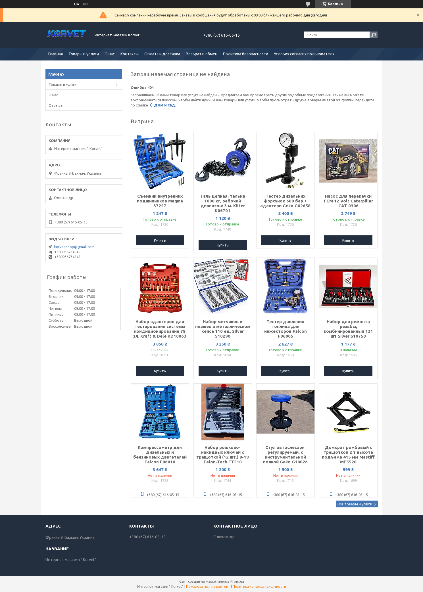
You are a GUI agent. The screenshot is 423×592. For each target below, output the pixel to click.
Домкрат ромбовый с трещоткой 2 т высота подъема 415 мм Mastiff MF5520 (348, 454)
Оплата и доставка (162, 54)
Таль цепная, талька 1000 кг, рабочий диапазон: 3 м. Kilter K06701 (222, 203)
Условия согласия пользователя (304, 54)
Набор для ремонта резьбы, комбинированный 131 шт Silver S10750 (348, 328)
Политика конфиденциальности (259, 586)
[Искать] (374, 35)
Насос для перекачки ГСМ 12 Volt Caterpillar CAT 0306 (348, 201)
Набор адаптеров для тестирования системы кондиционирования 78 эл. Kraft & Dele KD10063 (159, 328)
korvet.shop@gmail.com (74, 247)
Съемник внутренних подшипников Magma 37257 (160, 201)
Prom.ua (237, 581)
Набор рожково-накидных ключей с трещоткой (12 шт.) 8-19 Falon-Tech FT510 (222, 454)
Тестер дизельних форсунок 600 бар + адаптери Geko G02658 (285, 201)
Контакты (129, 54)
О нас (110, 54)
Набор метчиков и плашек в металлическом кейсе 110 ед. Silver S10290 (222, 328)
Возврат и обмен (201, 54)
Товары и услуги (83, 54)
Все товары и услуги (354, 504)
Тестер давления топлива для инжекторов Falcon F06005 (285, 328)
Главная (55, 54)
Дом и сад (164, 105)
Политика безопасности (245, 54)
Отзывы (56, 105)
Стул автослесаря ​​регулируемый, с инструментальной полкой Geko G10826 (285, 454)
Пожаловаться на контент (208, 586)
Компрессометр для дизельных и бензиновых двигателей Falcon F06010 (160, 454)
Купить (160, 240)
